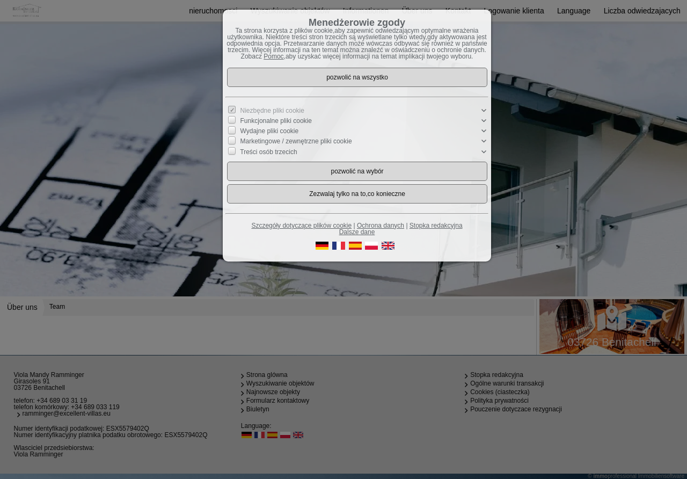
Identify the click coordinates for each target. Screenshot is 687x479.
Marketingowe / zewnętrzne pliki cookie (296, 141)
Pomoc (273, 56)
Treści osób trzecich (268, 151)
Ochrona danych (380, 225)
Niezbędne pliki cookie (272, 110)
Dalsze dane (357, 232)
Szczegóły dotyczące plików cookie (301, 225)
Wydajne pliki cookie (269, 131)
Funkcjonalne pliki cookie (276, 121)
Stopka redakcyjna (436, 225)
